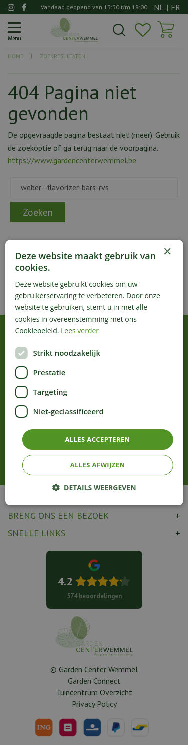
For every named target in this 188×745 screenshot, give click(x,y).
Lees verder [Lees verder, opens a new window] (80, 330)
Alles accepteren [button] (97, 439)
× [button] (167, 252)
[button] (94, 487)
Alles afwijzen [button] (97, 464)
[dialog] (94, 372)
